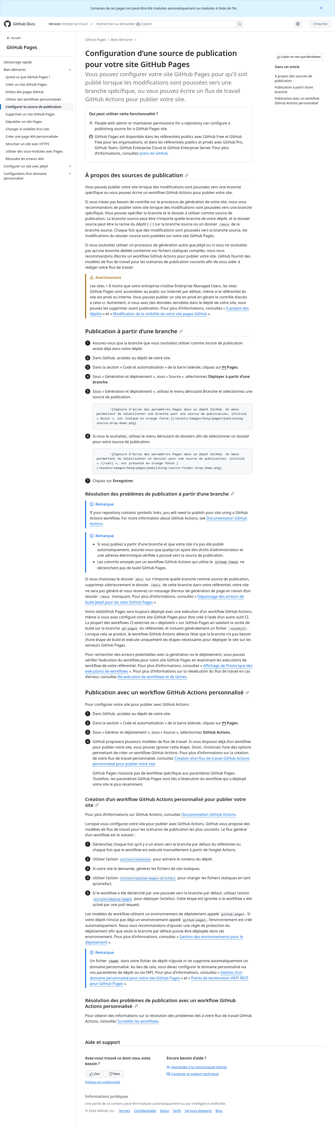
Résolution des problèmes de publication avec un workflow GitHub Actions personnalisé (160, 1003)
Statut (164, 1110)
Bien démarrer (122, 39)
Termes (124, 1110)
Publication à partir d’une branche (134, 331)
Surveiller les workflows (137, 1021)
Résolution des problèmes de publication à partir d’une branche (159, 494)
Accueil (13, 38)
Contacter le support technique (193, 1074)
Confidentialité (145, 1110)
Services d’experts (198, 1110)
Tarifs (177, 1110)
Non (114, 1074)
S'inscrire (320, 24)
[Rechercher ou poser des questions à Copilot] (168, 24)
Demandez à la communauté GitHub (197, 1067)
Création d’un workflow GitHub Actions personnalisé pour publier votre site (165, 802)
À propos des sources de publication (136, 175)
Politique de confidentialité (102, 1082)
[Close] (321, 7)
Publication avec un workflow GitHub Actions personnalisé (167, 692)
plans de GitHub (154, 153)
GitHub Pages (22, 47)
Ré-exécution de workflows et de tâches (152, 676)
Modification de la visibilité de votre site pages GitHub (160, 313)
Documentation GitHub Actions (208, 814)
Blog (218, 1110)
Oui (95, 1074)
